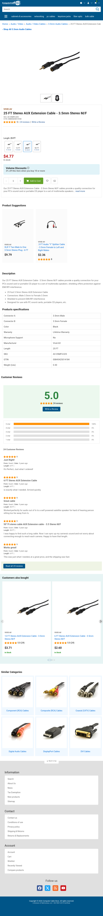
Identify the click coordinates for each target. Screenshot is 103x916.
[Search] (97, 9)
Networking (39, 16)
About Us (12, 783)
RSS (55, 888)
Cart (9, 857)
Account (11, 852)
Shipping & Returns (16, 831)
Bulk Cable (89, 16)
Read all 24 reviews (14, 566)
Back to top (52, 761)
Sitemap (11, 801)
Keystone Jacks (64, 16)
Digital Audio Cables (17, 751)
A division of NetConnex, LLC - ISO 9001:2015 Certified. (51, 903)
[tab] (49, 660)
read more (80, 191)
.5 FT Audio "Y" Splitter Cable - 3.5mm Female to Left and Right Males (51, 247)
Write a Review (38, 122)
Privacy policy (14, 827)
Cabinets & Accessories (21, 16)
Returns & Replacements (18, 836)
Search (11, 779)
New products (14, 797)
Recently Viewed (15, 866)
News (10, 788)
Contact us (12, 818)
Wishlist (11, 861)
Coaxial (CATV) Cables (85, 711)
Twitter (47, 888)
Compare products (16, 870)
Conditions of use (15, 822)
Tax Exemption (14, 792)
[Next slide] (101, 621)
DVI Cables (85, 751)
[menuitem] (82, 3)
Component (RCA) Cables (17, 711)
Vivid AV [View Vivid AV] (8, 109)
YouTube (63, 888)
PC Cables (51, 16)
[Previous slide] (2, 621)
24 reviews (25, 122)
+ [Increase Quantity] (20, 181)
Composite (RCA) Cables (51, 711)
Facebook (39, 888)
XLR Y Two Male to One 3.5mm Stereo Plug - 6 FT (16, 248)
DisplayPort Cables (51, 751)
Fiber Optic (78, 16)
